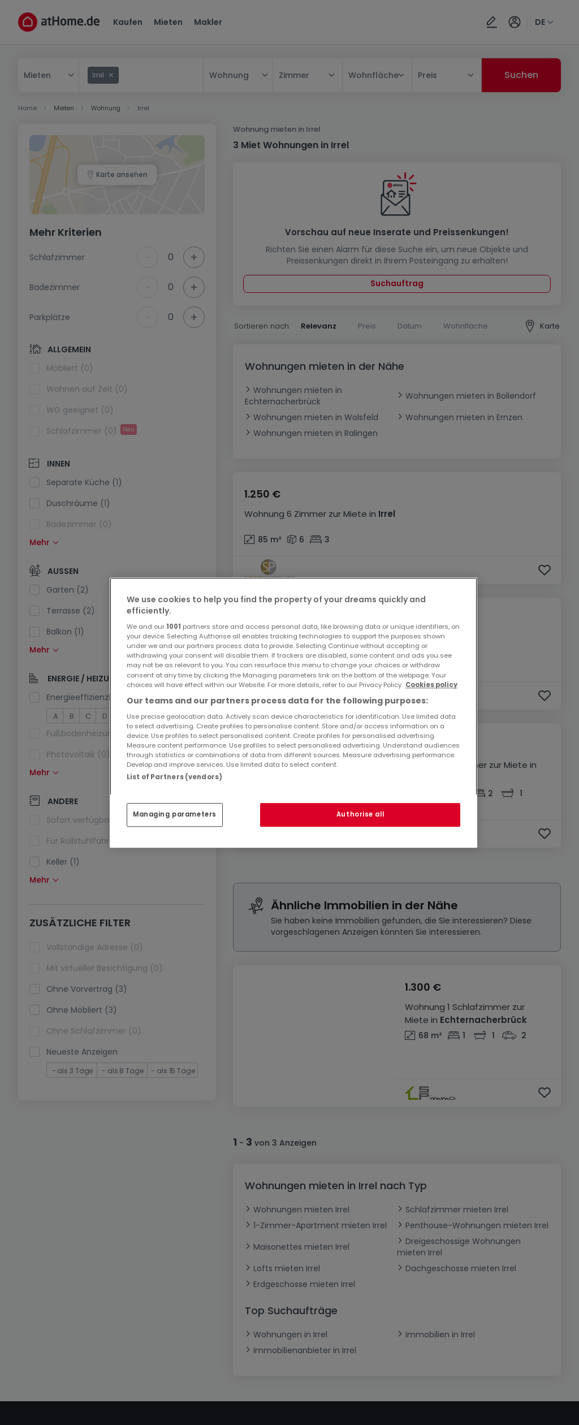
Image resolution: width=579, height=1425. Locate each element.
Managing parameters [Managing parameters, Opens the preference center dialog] (175, 814)
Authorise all (360, 814)
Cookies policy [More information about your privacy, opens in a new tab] (431, 684)
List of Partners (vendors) (174, 776)
